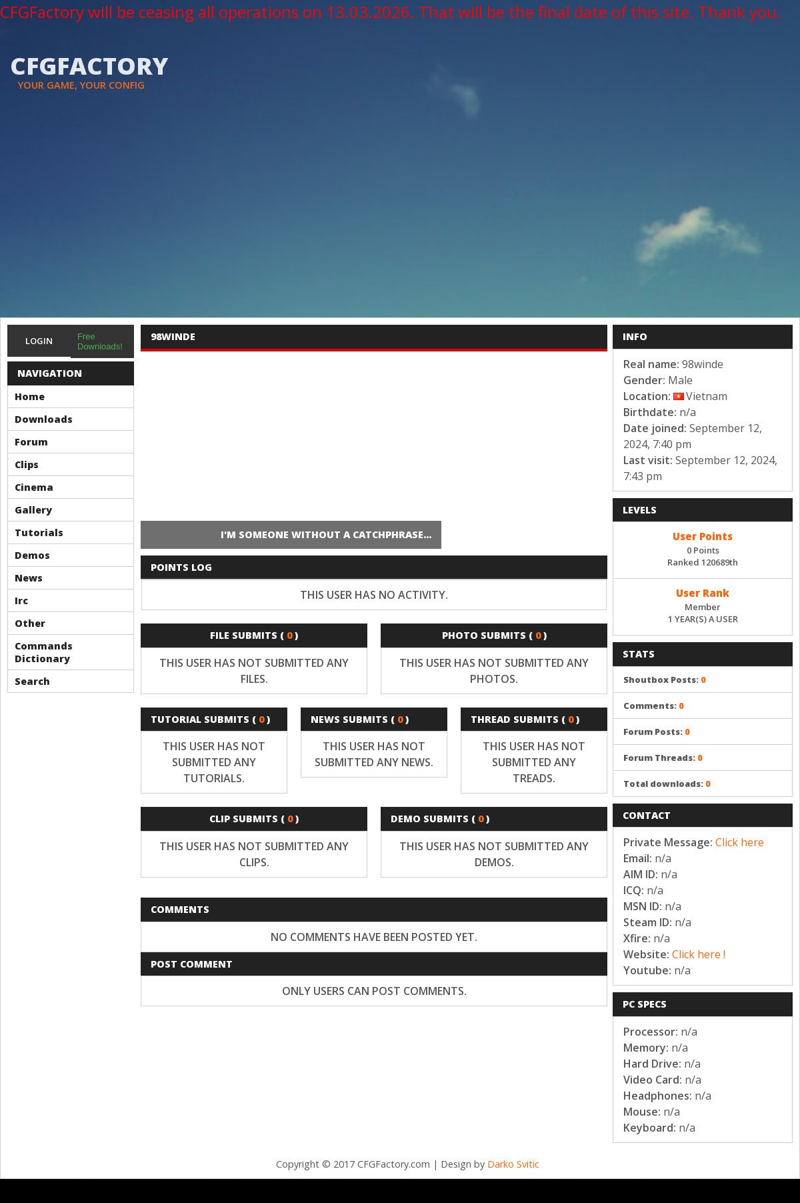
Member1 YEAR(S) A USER (702, 604)
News (29, 577)
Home (30, 396)
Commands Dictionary (44, 652)
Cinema (34, 487)
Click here (739, 842)
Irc (21, 600)
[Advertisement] (400, 217)
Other (30, 623)
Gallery (33, 509)
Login (39, 341)
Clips (27, 464)
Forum (31, 441)
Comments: (653, 706)
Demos (32, 555)
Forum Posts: (656, 732)
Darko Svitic (513, 1164)
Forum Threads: (663, 758)
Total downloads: (667, 784)
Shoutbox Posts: (664, 680)
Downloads (44, 419)
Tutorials (39, 532)
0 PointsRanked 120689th (702, 548)
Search (32, 681)
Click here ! (698, 954)
